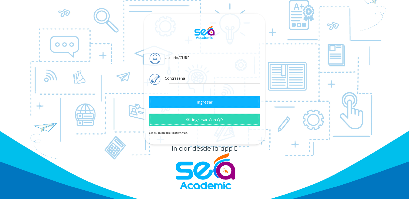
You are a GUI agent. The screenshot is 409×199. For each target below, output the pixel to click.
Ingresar (205, 102)
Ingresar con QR (204, 119)
